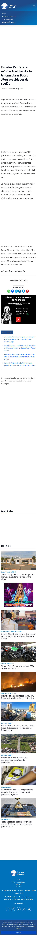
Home (4, 13)
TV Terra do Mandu (18, 882)
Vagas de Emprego (8, 22)
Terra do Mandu (7, 88)
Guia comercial (7, 19)
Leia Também (7, 332)
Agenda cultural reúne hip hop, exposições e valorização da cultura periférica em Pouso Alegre (19, 339)
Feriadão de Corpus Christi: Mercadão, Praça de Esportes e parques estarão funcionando (17, 727)
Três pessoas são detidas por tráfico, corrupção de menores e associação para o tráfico (16, 824)
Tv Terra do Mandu (9, 16)
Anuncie (18, 884)
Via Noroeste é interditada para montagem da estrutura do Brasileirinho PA (14, 759)
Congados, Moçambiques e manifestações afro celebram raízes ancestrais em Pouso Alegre (19, 356)
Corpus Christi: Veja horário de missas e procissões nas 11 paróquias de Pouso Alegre (18, 636)
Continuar (18, 932)
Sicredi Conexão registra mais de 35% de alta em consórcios (17, 667)
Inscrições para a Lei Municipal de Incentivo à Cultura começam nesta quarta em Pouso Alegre (20, 348)
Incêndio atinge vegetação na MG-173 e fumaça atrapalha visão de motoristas (18, 697)
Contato (18, 887)
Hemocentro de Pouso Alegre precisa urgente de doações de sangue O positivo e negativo (17, 792)
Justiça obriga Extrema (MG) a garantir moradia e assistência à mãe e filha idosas (18, 576)
